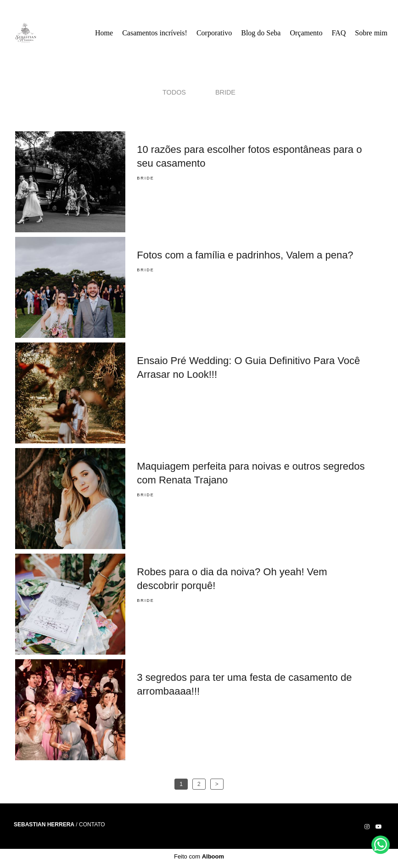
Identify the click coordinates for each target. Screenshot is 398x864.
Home (104, 33)
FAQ (339, 33)
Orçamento (306, 33)
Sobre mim (371, 33)
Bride (225, 92)
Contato (92, 824)
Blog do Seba (260, 33)
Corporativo (214, 33)
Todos (174, 92)
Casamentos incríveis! (154, 33)
